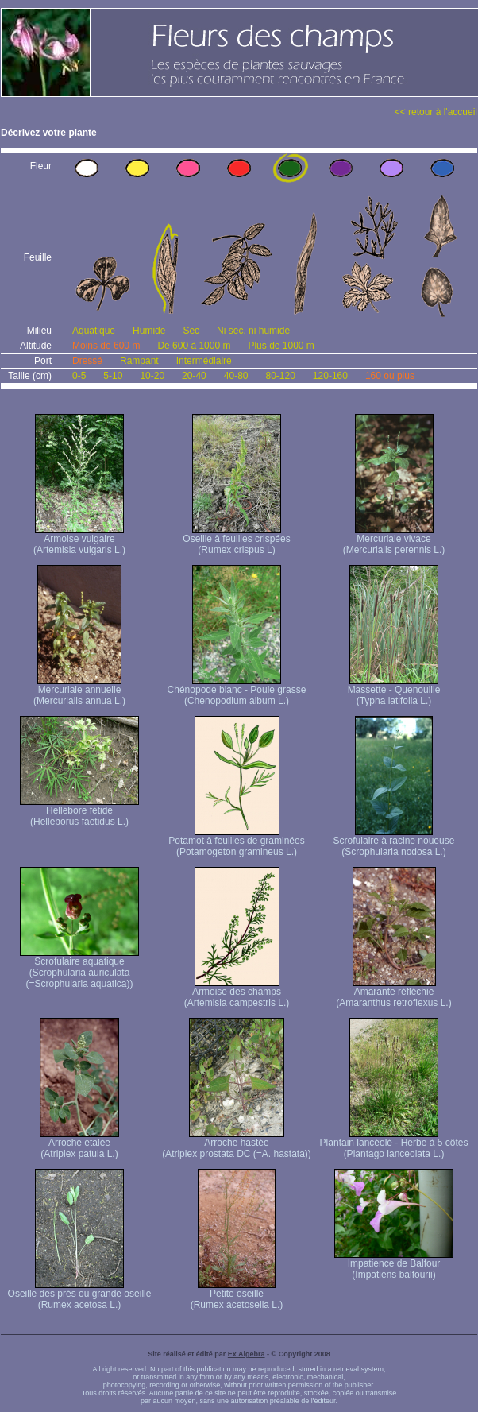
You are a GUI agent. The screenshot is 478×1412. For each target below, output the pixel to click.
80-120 (280, 375)
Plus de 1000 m (281, 345)
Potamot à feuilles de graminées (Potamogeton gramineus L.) (236, 841)
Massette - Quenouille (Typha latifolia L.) (394, 690)
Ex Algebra (246, 1354)
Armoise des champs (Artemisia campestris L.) (237, 992)
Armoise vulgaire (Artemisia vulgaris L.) (79, 539)
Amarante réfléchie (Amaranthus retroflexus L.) (393, 992)
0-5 (79, 375)
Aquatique (93, 330)
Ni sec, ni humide (253, 330)
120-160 (330, 375)
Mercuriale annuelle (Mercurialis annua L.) (79, 690)
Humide (149, 330)
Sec (191, 330)
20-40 (194, 375)
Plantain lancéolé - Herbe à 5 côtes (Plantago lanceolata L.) (394, 1143)
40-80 (236, 375)
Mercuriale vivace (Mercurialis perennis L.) (394, 539)
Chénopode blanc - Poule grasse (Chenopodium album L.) (237, 690)
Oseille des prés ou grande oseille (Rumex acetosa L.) (80, 1294)
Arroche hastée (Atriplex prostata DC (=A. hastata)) (236, 1143)
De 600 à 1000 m (193, 345)
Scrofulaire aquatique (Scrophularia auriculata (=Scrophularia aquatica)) (79, 968)
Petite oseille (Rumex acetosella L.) (237, 1294)
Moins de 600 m (106, 345)
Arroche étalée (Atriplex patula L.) (79, 1143)
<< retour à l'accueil (436, 112)
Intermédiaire (204, 360)
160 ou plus (389, 375)
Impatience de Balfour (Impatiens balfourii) (393, 1264)
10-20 (152, 375)
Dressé (87, 360)
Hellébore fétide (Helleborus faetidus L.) (79, 811)
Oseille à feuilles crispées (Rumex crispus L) (236, 539)
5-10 (112, 375)
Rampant (139, 360)
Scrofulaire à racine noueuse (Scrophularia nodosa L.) (394, 841)
